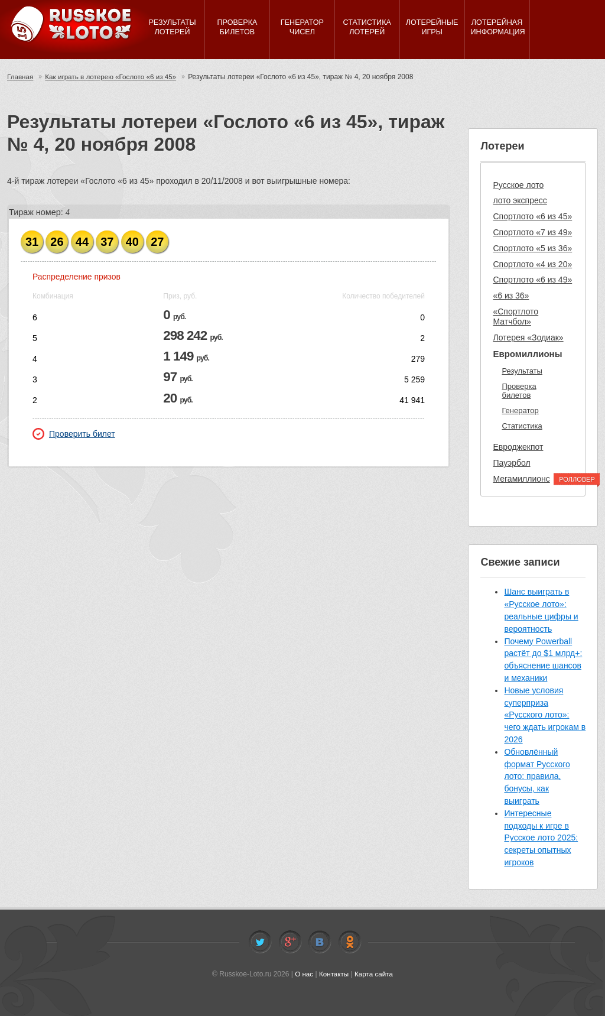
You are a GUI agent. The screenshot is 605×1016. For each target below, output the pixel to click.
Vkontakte (319, 942)
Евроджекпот (518, 447)
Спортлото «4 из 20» (532, 264)
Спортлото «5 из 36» (532, 248)
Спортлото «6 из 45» (532, 216)
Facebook (290, 942)
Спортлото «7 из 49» (532, 232)
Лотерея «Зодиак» (528, 337)
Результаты (522, 370)
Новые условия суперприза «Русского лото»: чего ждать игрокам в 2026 (545, 715)
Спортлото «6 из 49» (532, 279)
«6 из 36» (511, 295)
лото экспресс (520, 200)
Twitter (260, 942)
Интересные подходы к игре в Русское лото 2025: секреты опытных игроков (541, 838)
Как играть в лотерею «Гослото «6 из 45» (113, 77)
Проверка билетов (519, 391)
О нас (303, 974)
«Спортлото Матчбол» (515, 316)
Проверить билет (73, 434)
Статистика (522, 425)
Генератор (520, 410)
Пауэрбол (511, 463)
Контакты (333, 974)
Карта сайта (374, 974)
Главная (20, 77)
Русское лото (518, 185)
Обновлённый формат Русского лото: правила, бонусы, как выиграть (537, 776)
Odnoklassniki (350, 942)
